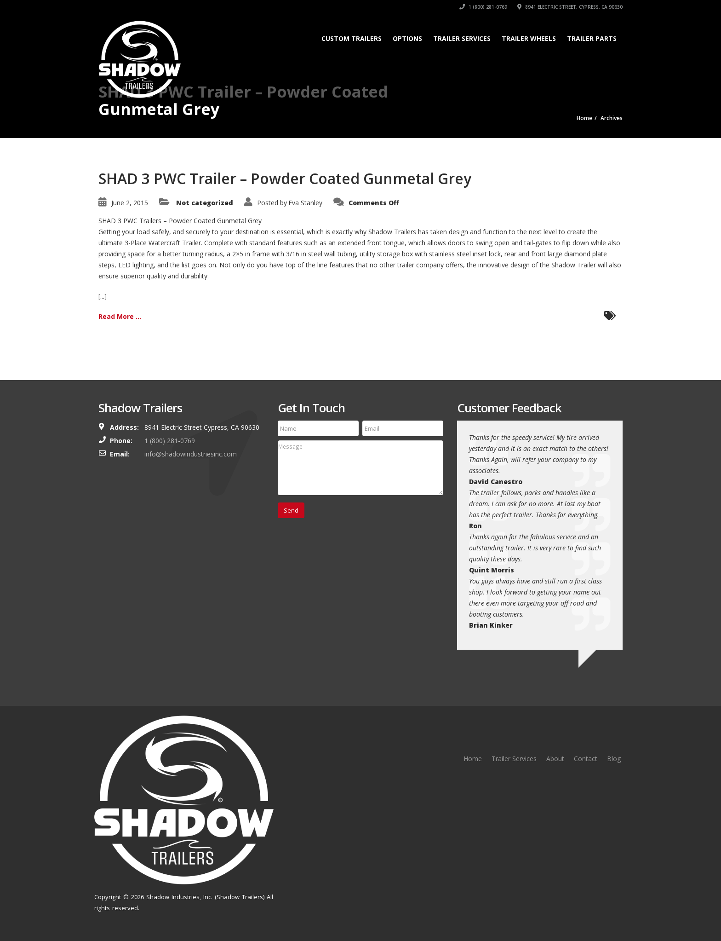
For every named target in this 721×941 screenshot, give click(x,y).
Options (407, 38)
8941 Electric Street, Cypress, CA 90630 (570, 7)
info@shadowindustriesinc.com (190, 454)
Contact (585, 758)
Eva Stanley (305, 202)
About (555, 758)
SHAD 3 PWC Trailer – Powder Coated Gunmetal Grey (284, 178)
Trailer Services (462, 38)
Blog (614, 758)
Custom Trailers (351, 38)
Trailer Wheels (529, 38)
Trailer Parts (592, 38)
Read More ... (119, 316)
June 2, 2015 (129, 202)
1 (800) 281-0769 (483, 7)
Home (473, 758)
